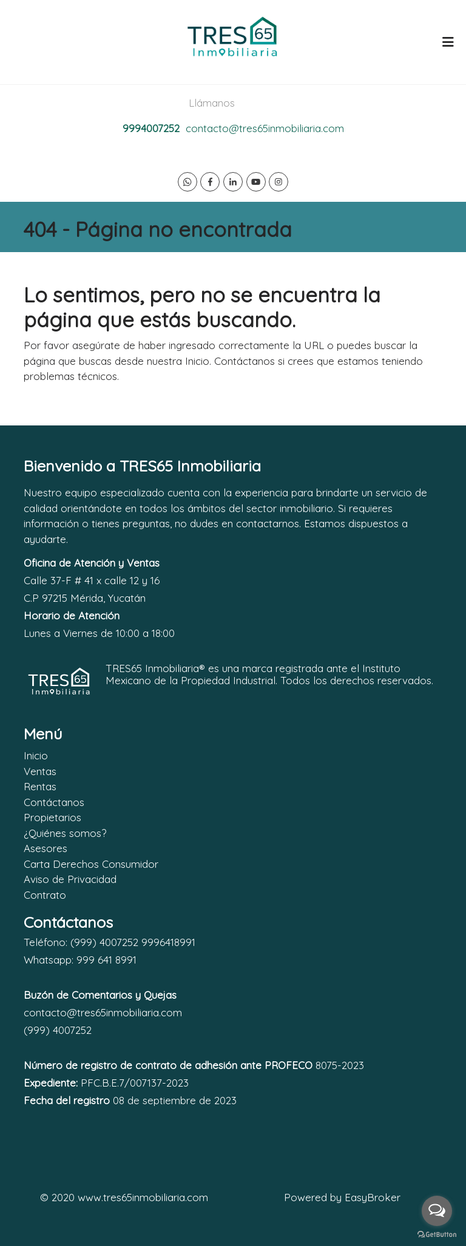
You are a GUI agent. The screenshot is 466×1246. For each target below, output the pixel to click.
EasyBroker (372, 1197)
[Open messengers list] (437, 1211)
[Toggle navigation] (448, 42)
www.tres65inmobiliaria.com (143, 1197)
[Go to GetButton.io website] (436, 1234)
